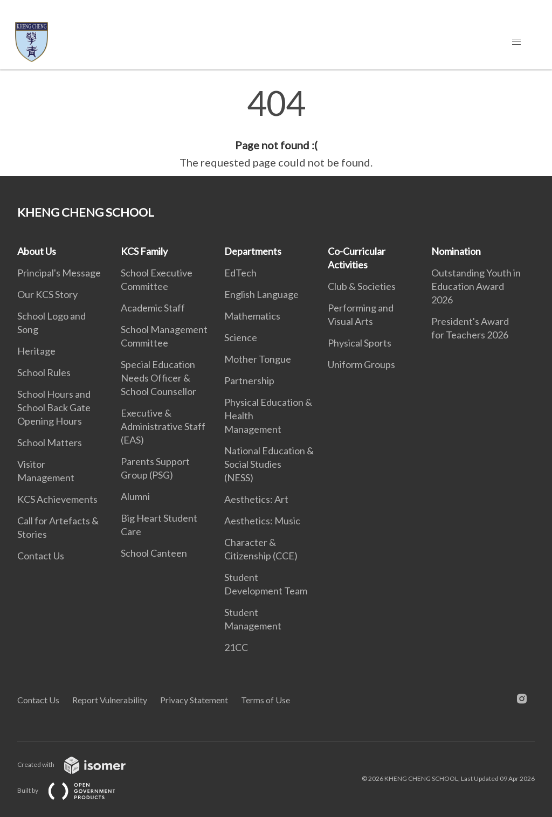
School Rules (44, 372)
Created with (80, 764)
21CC (236, 647)
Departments (252, 251)
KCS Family (144, 251)
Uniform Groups (361, 364)
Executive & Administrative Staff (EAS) (163, 426)
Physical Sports (359, 343)
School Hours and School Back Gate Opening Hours (54, 407)
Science (240, 337)
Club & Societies (362, 286)
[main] (276, 128)
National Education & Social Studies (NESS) (269, 464)
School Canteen (154, 553)
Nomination (456, 251)
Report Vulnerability (109, 700)
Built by (75, 790)
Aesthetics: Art (256, 499)
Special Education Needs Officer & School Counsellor (158, 377)
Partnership (249, 380)
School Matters (49, 442)
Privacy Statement (194, 700)
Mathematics (252, 316)
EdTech (240, 273)
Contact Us (40, 556)
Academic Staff (153, 308)
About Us (36, 251)
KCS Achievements (57, 499)
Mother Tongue (257, 359)
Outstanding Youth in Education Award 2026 (476, 286)
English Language (261, 294)
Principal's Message (59, 273)
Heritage (36, 351)
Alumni (135, 496)
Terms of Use (265, 700)
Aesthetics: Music (262, 521)
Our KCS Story (47, 294)
